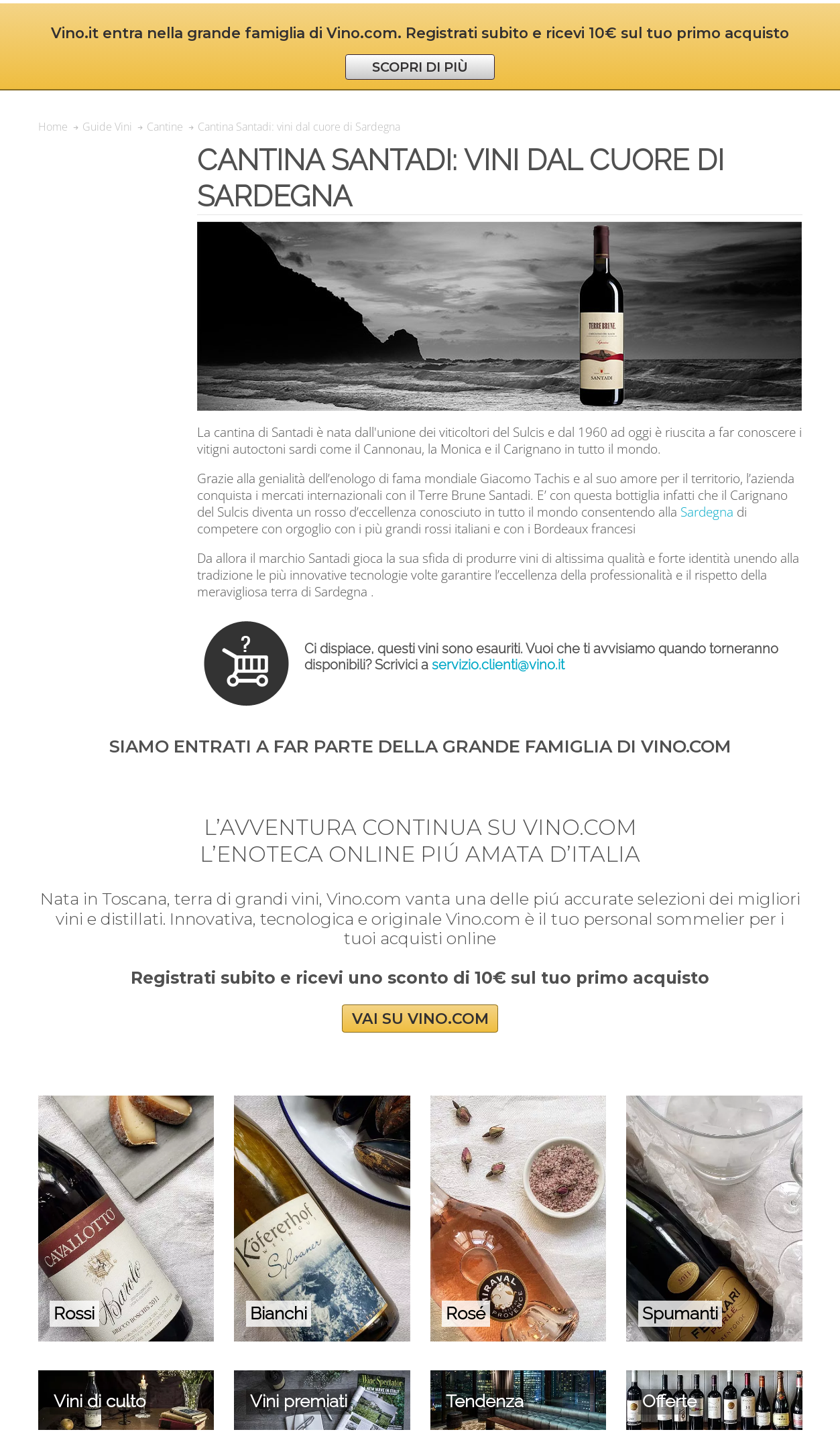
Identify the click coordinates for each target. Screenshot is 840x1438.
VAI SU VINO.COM (420, 1018)
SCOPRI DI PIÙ (420, 67)
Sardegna (706, 512)
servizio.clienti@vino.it (498, 665)
